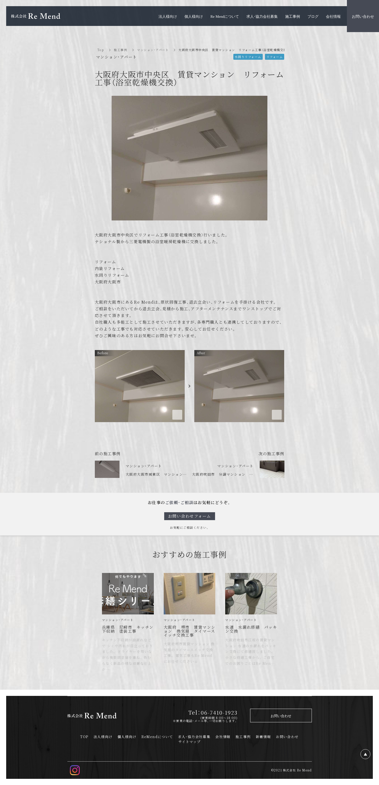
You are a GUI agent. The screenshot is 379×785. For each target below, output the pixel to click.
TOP (84, 736)
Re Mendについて (224, 16)
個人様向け (127, 736)
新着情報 (263, 736)
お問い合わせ (287, 736)
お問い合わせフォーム (189, 516)
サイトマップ (189, 741)
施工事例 (120, 50)
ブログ (313, 16)
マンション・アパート (153, 50)
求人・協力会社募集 (194, 736)
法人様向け (103, 736)
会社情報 (223, 736)
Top (100, 50)
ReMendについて (157, 736)
